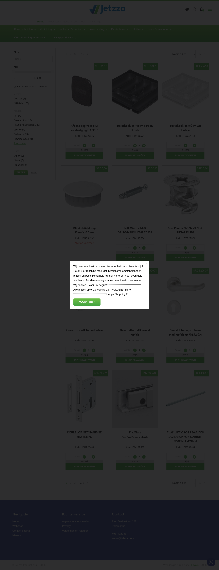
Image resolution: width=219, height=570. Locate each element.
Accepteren (86, 302)
